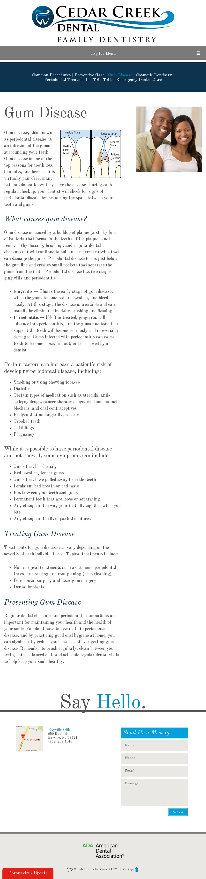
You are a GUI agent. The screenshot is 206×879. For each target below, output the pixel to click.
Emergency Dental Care (139, 80)
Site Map (127, 869)
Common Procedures (51, 75)
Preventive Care (89, 75)
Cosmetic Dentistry (154, 75)
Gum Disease (120, 75)
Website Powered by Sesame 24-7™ (92, 869)
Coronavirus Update (27, 873)
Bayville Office (60, 730)
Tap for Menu (103, 53)
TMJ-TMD (102, 80)
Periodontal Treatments (66, 80)
